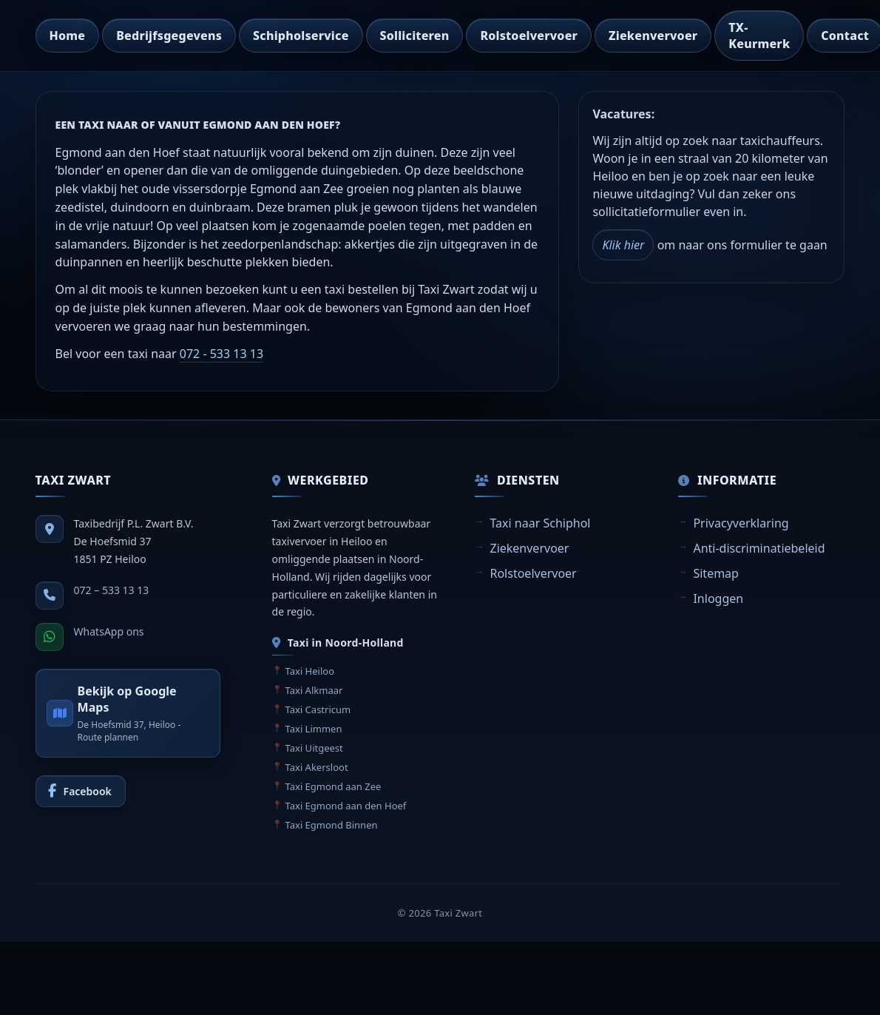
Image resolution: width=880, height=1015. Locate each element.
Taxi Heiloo (310, 671)
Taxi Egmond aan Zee (333, 786)
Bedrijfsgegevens (169, 35)
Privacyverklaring (740, 523)
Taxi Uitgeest (314, 748)
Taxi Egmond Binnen (331, 825)
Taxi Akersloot (316, 767)
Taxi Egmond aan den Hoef (346, 805)
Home (68, 35)
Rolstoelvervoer (529, 35)
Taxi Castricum (318, 709)
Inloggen (718, 598)
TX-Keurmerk (759, 35)
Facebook (88, 791)
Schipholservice (300, 35)
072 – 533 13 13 (111, 590)
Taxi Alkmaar (314, 690)
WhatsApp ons (109, 631)
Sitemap (716, 573)
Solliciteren (415, 35)
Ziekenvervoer (653, 35)
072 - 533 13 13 (221, 353)
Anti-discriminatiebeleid (759, 548)
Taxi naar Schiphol (540, 523)
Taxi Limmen (313, 728)
